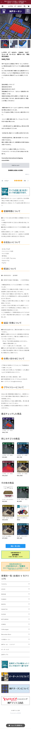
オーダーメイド (5, 649)
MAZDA (3, 604)
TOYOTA (4, 584)
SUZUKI (3, 614)
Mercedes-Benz (6, 634)
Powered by (15, 713)
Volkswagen (5, 629)
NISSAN (3, 594)
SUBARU (3, 599)
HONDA (3, 624)
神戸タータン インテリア (8, 644)
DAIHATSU (4, 609)
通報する (27, 174)
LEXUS (3, 589)
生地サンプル (4, 654)
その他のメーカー (6, 639)
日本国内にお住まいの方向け (15, 170)
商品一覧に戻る (15, 546)
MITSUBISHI (4, 619)
